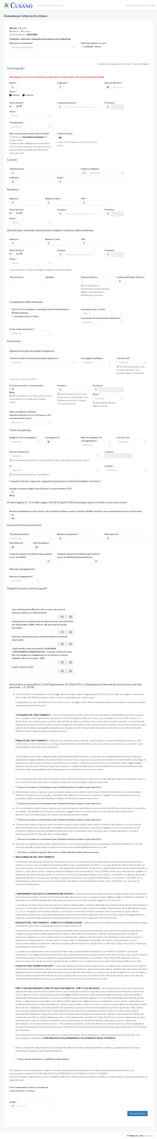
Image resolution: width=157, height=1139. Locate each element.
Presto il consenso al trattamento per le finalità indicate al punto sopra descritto (59, 787)
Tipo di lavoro (16, 277)
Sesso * (13, 91)
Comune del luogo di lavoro (131, 277)
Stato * (13, 111)
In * (10, 466)
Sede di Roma (21, 312)
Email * (60, 177)
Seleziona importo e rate (93, 43)
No (18, 106)
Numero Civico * (53, 198)
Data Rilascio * (16, 543)
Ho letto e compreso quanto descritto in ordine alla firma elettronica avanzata (58, 852)
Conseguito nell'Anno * (92, 358)
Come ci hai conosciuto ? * (22, 329)
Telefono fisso (16, 168)
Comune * (62, 209)
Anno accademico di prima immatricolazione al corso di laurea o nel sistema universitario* (30, 414)
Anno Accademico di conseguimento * (91, 439)
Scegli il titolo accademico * (23, 437)
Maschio (14, 95)
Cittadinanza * (16, 122)
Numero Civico (52, 239)
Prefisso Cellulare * (90, 168)
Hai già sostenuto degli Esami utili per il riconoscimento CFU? (40, 488)
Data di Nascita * (113, 82)
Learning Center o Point (26, 316)
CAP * (83, 198)
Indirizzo (13, 239)
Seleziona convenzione (21, 43)
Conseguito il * (52, 437)
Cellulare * (14, 177)
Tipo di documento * (19, 534)
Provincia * (110, 102)
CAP (83, 239)
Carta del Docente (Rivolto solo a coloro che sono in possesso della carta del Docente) (38, 611)
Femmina (27, 95)
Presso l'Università (19, 451)
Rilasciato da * (112, 534)
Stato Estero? (16, 102)
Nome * (13, 82)
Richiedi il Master (137, 1113)
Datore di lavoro (89, 277)
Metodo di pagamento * (21, 576)
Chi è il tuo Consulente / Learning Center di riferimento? (40, 309)
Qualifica (49, 277)
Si (10, 106)
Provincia (109, 209)
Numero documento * (68, 534)
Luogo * (13, 1102)
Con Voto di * (123, 358)
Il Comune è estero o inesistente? (26, 385)
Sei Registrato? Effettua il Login (140, 5)
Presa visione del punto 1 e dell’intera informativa (43, 1059)
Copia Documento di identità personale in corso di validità (78, 555)
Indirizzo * (14, 198)
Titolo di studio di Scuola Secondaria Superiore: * (34, 358)
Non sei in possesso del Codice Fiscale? (29, 133)
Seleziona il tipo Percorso (50, 5)
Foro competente (28, 1089)
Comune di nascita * (67, 102)
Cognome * (62, 82)
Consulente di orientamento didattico (100, 318)
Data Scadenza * (41, 543)
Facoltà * (109, 466)
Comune (61, 250)
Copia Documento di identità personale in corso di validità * (30, 555)
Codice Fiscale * (65, 133)
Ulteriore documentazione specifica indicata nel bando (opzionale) (40, 638)
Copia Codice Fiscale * (23, 667)
